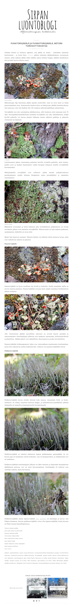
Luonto (36, 40)
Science (30, 55)
